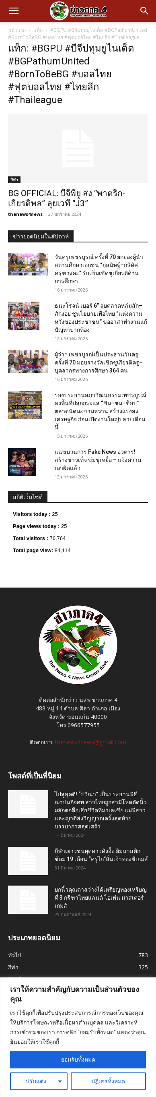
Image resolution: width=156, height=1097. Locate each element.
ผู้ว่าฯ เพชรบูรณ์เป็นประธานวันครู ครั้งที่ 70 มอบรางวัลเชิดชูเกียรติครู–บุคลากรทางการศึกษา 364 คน (99, 362)
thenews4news (25, 214)
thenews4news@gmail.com (90, 742)
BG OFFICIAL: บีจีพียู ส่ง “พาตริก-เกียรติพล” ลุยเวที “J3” (66, 198)
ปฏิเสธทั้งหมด (108, 1081)
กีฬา (14, 179)
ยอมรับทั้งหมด (78, 1059)
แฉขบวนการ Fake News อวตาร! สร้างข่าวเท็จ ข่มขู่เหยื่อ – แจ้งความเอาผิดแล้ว (98, 460)
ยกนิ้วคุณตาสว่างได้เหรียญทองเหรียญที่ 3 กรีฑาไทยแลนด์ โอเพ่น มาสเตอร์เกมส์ (101, 897)
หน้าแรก (17, 30)
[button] (14, 11)
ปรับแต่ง (36, 1081)
